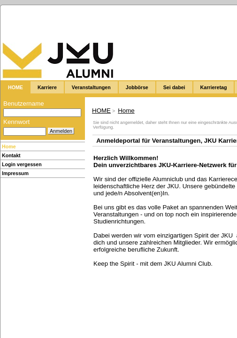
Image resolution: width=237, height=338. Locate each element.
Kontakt (11, 155)
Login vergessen (22, 164)
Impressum (15, 173)
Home (9, 146)
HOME (101, 110)
